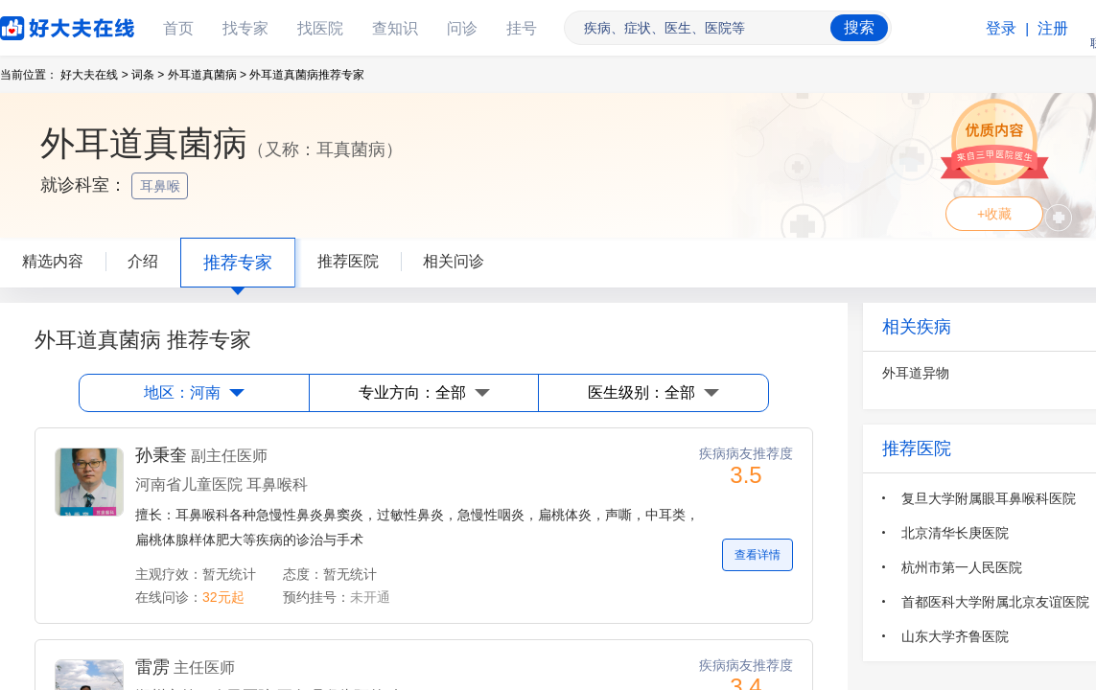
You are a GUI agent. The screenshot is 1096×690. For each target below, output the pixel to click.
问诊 (462, 28)
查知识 (395, 28)
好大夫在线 (38, 24)
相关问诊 (453, 261)
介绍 (143, 261)
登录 (1001, 28)
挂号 (521, 28)
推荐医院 (348, 261)
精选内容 (52, 261)
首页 (178, 28)
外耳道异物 (915, 373)
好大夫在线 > (94, 74)
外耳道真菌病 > (207, 74)
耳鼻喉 (162, 186)
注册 (1053, 28)
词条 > (147, 74)
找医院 (320, 28)
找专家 (245, 28)
